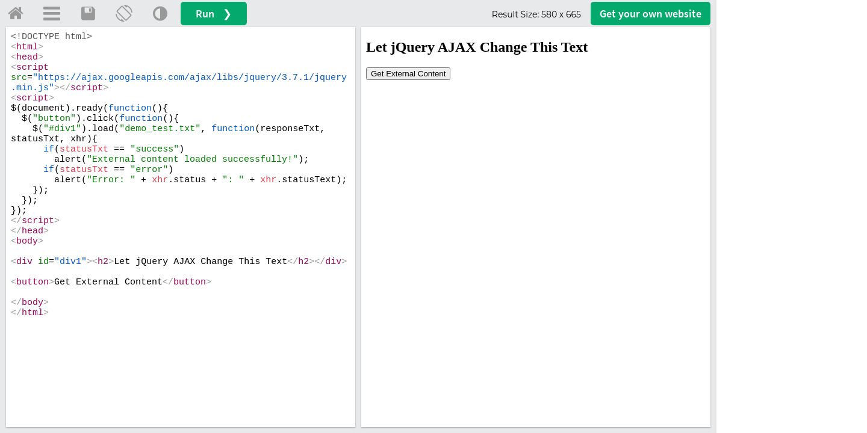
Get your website (650, 13)
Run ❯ (214, 13)
